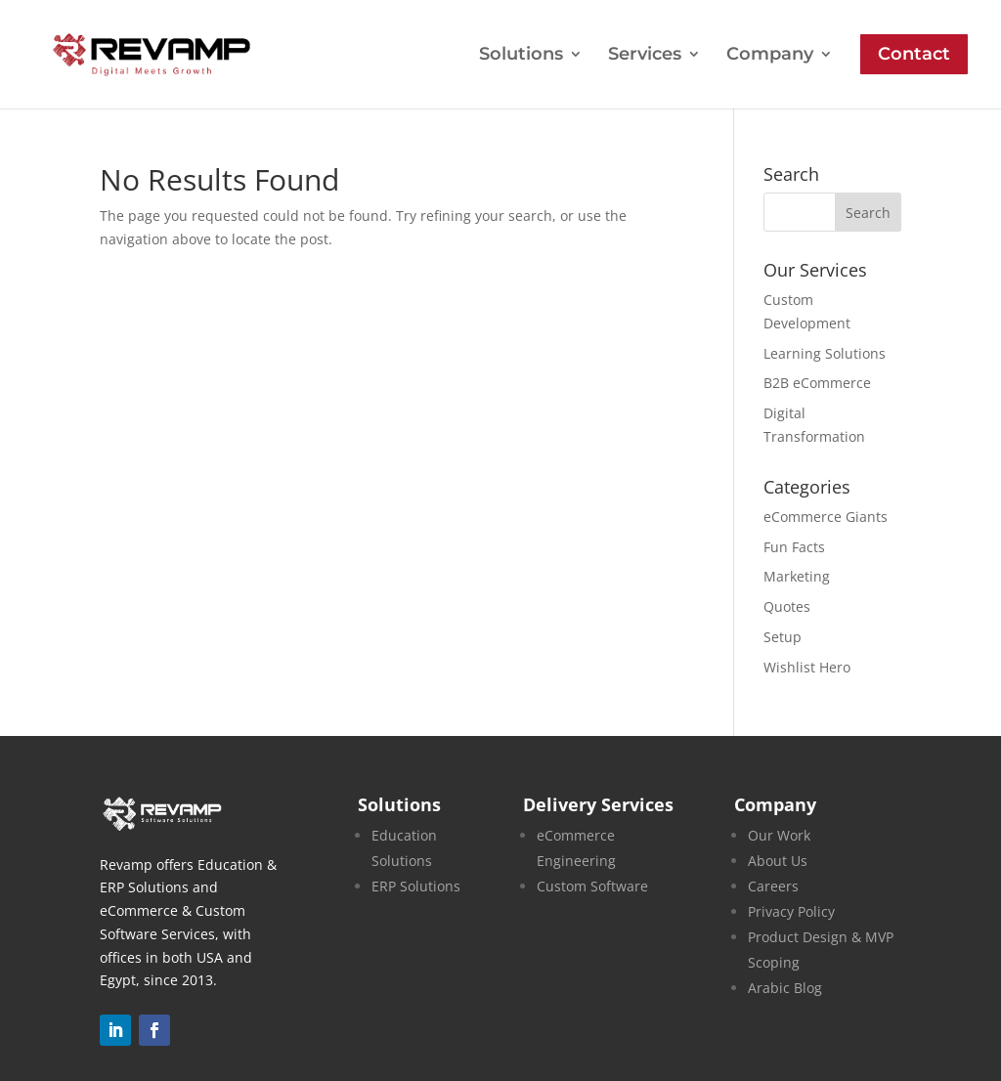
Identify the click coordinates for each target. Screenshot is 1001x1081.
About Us (777, 860)
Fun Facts (794, 547)
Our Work (779, 835)
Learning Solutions (824, 353)
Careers (773, 886)
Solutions (521, 56)
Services (644, 56)
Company (769, 56)
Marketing (796, 576)
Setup (782, 636)
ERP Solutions (415, 886)
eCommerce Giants (825, 516)
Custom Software (592, 886)
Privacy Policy (791, 911)
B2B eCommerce (817, 382)
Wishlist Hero (806, 667)
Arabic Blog (785, 987)
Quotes (786, 606)
